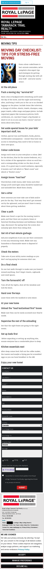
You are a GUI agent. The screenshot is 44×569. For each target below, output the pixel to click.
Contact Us (5, 527)
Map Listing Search (25, 523)
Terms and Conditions (8, 530)
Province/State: (22, 411)
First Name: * (22, 372)
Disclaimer (34, 527)
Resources (10, 523)
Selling (15, 460)
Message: (22, 452)
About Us (26, 525)
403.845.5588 (10, 33)
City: (22, 404)
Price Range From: (22, 430)
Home (4, 523)
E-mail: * (22, 385)
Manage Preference (22, 560)
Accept (22, 554)
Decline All (22, 566)
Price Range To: (22, 437)
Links (21, 525)
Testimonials (34, 525)
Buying (5, 460)
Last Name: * (22, 379)
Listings (16, 523)
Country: (22, 424)
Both (25, 460)
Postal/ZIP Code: (22, 417)
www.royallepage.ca (15, 527)
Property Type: (22, 443)
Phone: (22, 392)
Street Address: (22, 398)
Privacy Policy (23, 549)
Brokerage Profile (7, 525)
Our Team (16, 525)
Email (27, 33)
